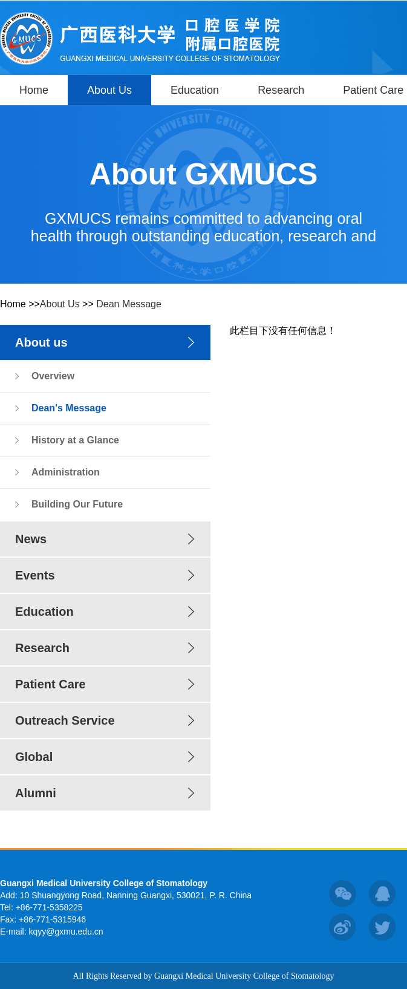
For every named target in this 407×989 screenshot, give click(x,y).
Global (34, 756)
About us (41, 342)
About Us (109, 90)
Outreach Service (65, 720)
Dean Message (128, 304)
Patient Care (50, 684)
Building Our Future (77, 504)
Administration (65, 472)
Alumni (35, 793)
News (31, 539)
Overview (52, 376)
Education (195, 90)
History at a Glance (75, 440)
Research (281, 90)
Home (33, 90)
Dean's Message (68, 408)
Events (35, 575)
